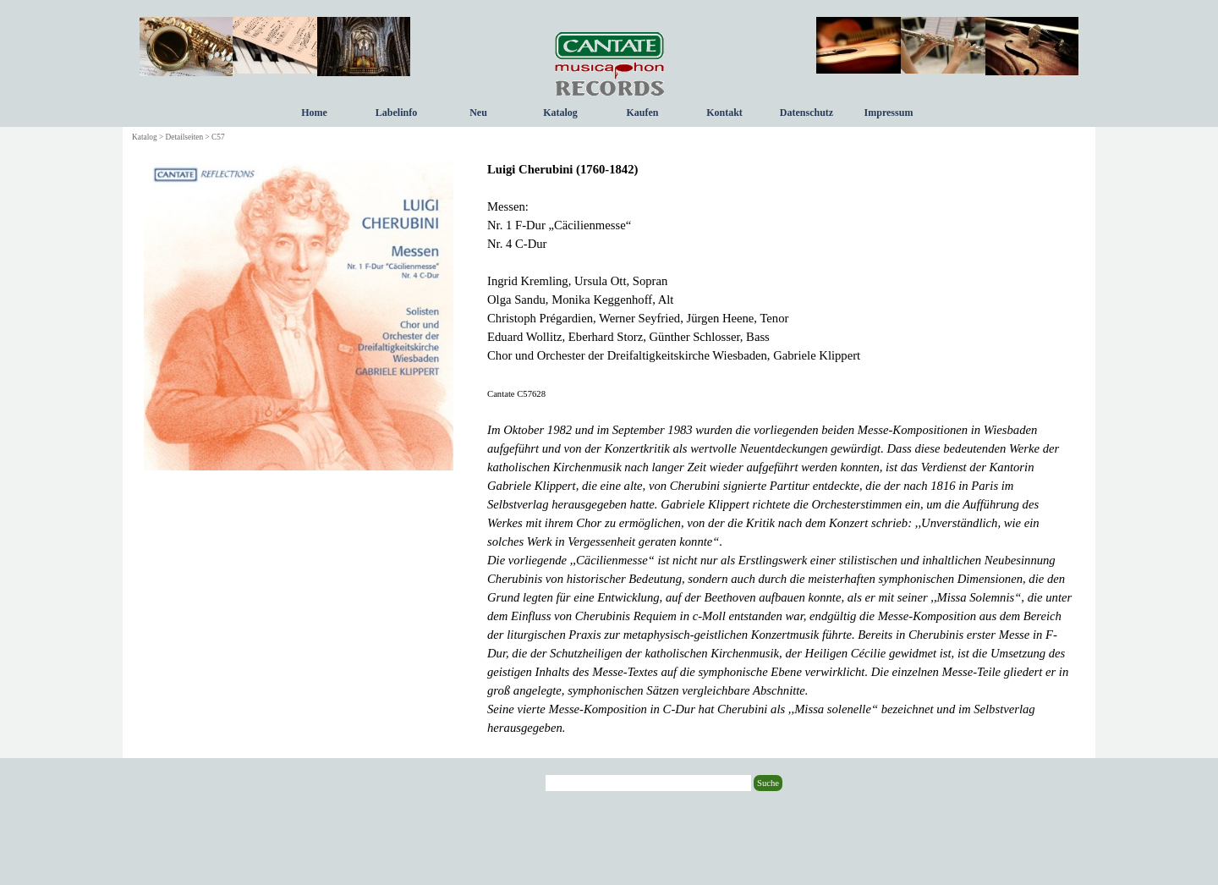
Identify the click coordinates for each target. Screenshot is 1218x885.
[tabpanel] (780, 448)
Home (314, 112)
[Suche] (648, 783)
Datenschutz (806, 112)
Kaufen (642, 112)
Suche (768, 783)
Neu (478, 112)
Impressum (889, 112)
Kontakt (724, 112)
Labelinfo (396, 112)
